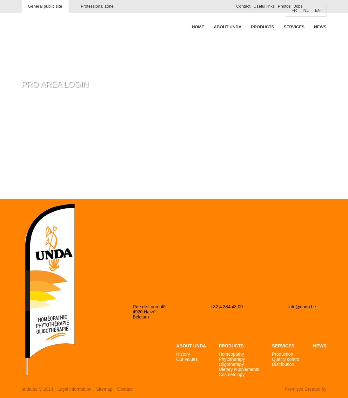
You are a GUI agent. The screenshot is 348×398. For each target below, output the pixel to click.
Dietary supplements (239, 369)
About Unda (227, 26)
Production (282, 354)
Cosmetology (232, 374)
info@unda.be (302, 306)
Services (294, 26)
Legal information (74, 389)
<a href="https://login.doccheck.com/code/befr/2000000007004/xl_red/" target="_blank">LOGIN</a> (96, 146)
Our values (187, 359)
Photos (284, 6)
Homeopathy (231, 354)
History (183, 354)
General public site (45, 6)
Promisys (294, 389)
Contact (243, 6)
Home (198, 26)
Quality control (286, 359)
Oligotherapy (231, 364)
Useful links (264, 6)
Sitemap (104, 389)
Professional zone (97, 6)
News (320, 26)
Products (262, 26)
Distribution (283, 364)
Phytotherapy (232, 359)
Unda (46, 38)
